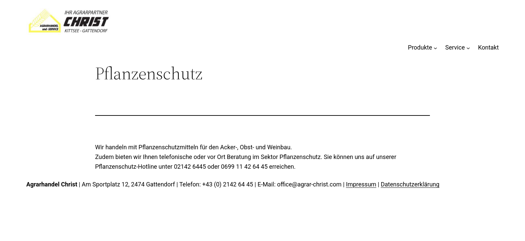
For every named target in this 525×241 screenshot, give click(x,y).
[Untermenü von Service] (468, 48)
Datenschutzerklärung (410, 184)
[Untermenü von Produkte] (435, 48)
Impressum (361, 184)
